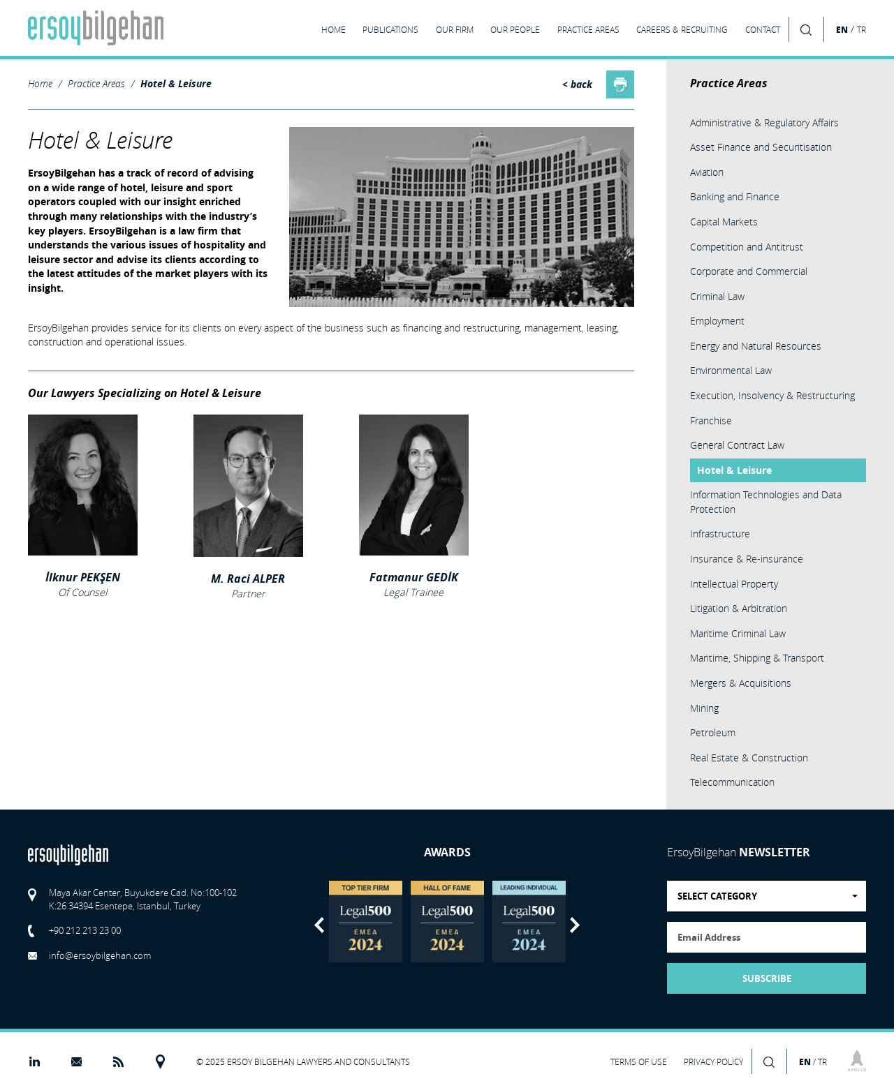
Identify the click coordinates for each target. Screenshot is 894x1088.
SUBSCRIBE (766, 978)
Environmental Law (731, 370)
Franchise (711, 420)
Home (40, 83)
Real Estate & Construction (749, 757)
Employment (717, 320)
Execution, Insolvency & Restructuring (772, 395)
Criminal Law (717, 296)
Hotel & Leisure (176, 84)
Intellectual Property (734, 583)
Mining (704, 708)
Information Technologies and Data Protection (766, 502)
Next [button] (575, 925)
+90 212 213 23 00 (85, 930)
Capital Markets (724, 221)
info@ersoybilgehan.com (100, 955)
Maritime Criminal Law (738, 633)
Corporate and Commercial (748, 271)
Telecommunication (732, 782)
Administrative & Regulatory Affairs (764, 122)
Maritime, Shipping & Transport (757, 657)
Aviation (707, 172)
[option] (365, 921)
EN (842, 29)
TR (861, 30)
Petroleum (712, 732)
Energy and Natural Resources (755, 345)
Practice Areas (96, 83)
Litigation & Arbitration (738, 608)
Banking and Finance (734, 196)
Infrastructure (720, 533)
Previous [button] (319, 925)
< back (577, 84)
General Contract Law (737, 445)
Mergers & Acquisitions (740, 683)
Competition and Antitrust (746, 246)
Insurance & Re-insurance (746, 558)
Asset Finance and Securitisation (761, 147)
